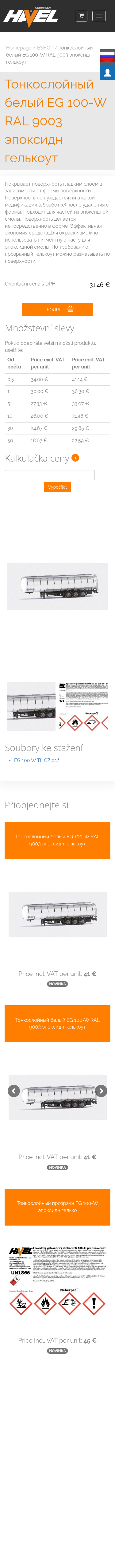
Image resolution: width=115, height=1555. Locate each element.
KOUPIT (60, 308)
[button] (11, 1088)
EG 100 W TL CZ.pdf (36, 760)
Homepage (19, 48)
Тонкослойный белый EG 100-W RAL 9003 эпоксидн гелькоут (49, 55)
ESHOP (45, 48)
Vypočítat (57, 487)
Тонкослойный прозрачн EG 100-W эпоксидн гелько (57, 1206)
